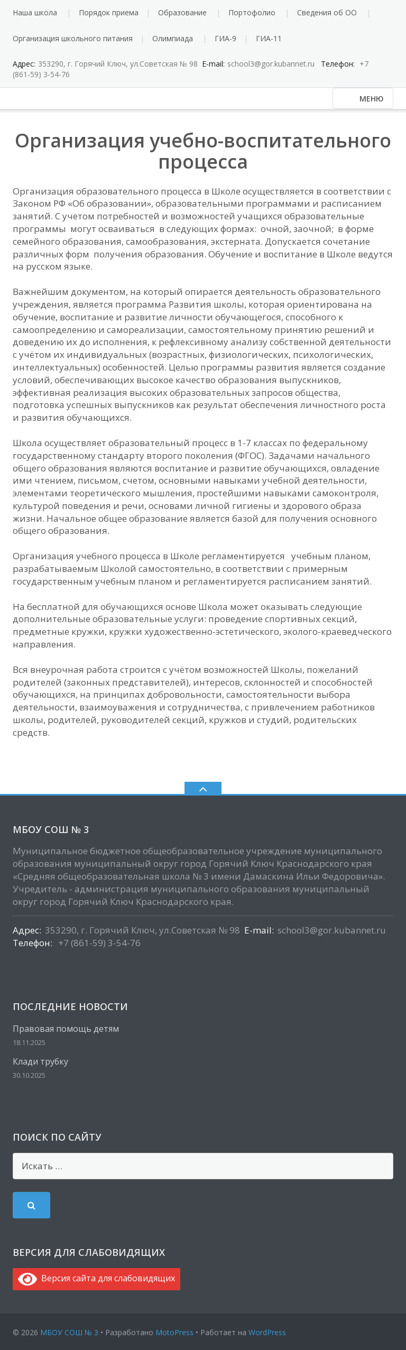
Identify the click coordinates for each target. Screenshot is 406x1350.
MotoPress (174, 1332)
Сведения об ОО (327, 12)
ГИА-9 (225, 38)
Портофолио (251, 12)
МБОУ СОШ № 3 (69, 1332)
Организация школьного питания (73, 38)
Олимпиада (172, 38)
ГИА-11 (269, 38)
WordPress (267, 1332)
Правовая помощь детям (66, 1028)
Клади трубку (40, 1061)
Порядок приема (109, 12)
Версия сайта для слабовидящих (96, 1278)
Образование (182, 12)
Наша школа (35, 12)
